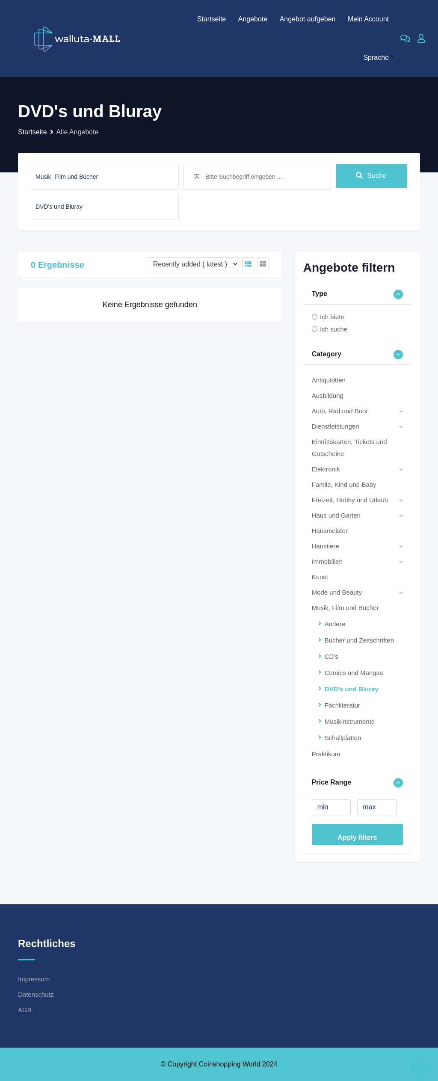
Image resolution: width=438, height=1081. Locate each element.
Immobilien (327, 561)
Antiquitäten (329, 380)
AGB (25, 1009)
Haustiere (325, 546)
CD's (331, 656)
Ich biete (332, 316)
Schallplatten (343, 737)
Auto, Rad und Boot (340, 411)
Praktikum (326, 754)
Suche (371, 176)
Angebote (253, 19)
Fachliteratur (342, 705)
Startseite (211, 19)
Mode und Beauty (337, 592)
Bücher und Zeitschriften (359, 640)
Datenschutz (35, 994)
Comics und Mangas (354, 672)
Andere (335, 624)
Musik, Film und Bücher (345, 607)
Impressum (34, 979)
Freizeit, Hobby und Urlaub (350, 499)
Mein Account (368, 19)
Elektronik (326, 469)
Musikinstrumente (350, 721)
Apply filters (357, 837)
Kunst (320, 576)
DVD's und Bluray (352, 689)
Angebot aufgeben (308, 19)
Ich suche (333, 329)
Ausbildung (327, 395)
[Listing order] (193, 264)
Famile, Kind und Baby (344, 484)
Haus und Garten (336, 515)
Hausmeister (330, 530)
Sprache (376, 57)
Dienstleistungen (335, 426)
